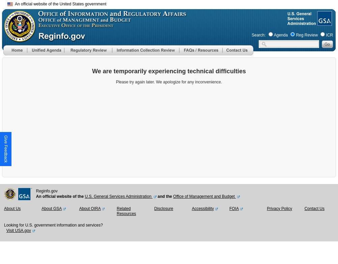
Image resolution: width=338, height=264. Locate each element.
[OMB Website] (17, 38)
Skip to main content (173, 3)
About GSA (51, 208)
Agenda (281, 35)
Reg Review (307, 35)
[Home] (15, 54)
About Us (12, 208)
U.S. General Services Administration (118, 196)
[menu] (45, 50)
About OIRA (90, 208)
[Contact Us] (237, 54)
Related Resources (126, 211)
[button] (45, 50)
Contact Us (315, 208)
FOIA (234, 208)
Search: (258, 35)
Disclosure (163, 208)
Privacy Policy (279, 208)
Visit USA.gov (18, 230)
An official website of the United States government (56, 4)
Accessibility (203, 208)
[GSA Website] (324, 23)
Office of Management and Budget (204, 196)
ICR (329, 35)
